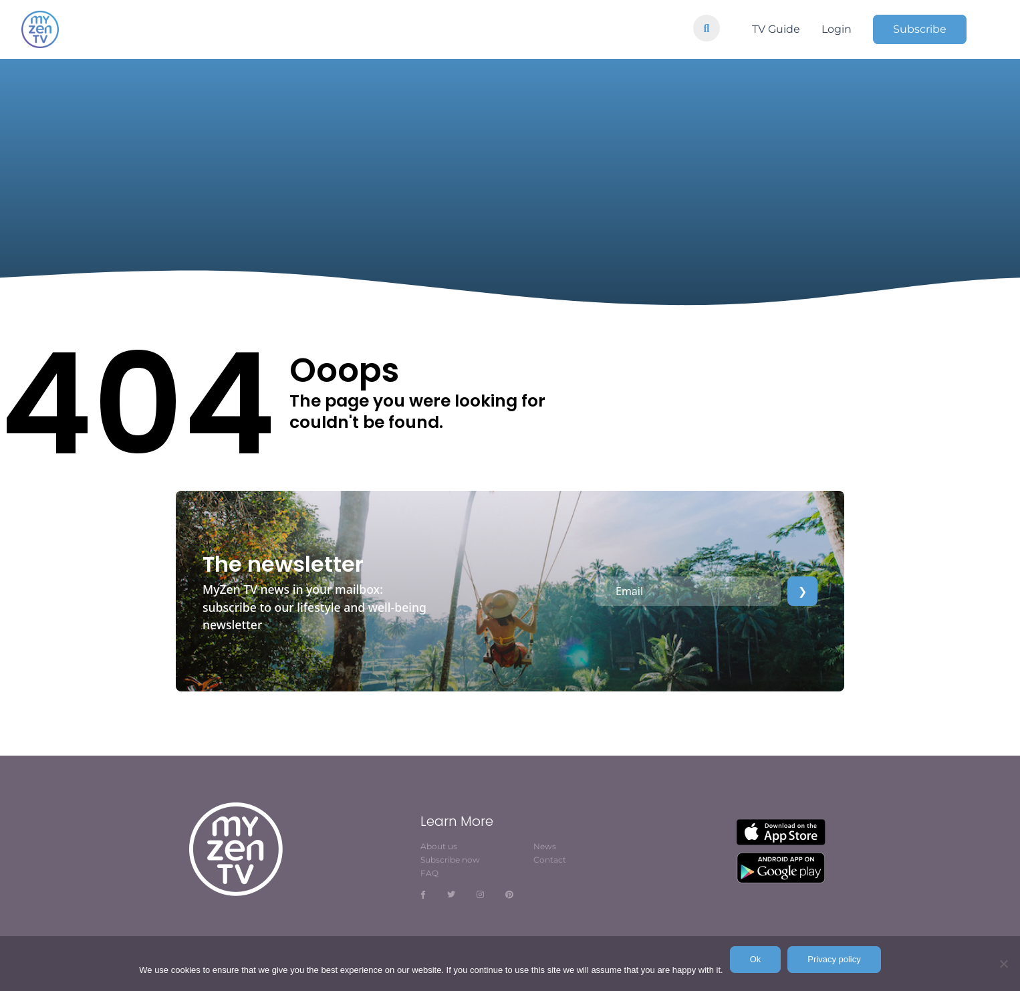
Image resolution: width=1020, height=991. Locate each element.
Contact (549, 860)
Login (836, 29)
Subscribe (919, 29)
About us (438, 846)
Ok (755, 959)
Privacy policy (833, 959)
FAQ (429, 873)
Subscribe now (450, 860)
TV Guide (776, 29)
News (544, 846)
